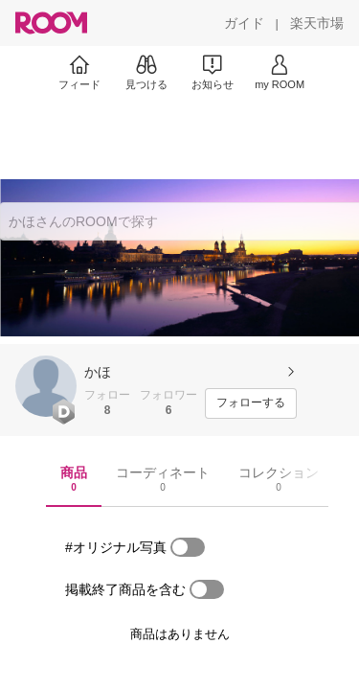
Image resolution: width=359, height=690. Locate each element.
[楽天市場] (317, 23)
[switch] (187, 547)
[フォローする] (251, 403)
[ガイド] (244, 23)
